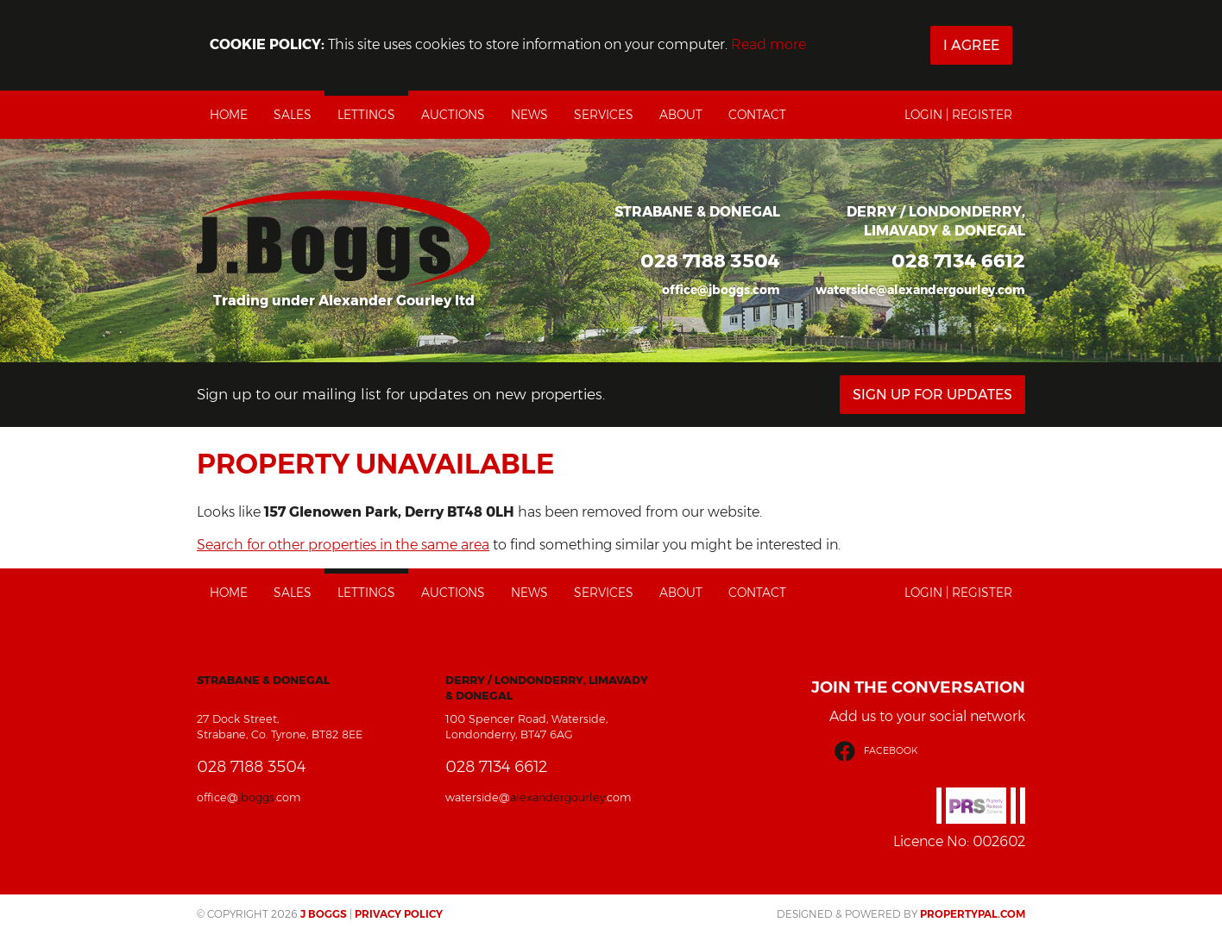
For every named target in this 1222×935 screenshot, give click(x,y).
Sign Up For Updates (932, 394)
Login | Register (958, 114)
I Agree (971, 45)
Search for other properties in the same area (343, 545)
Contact (757, 114)
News (529, 114)
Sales (293, 114)
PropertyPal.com (972, 913)
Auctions (453, 114)
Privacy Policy (399, 913)
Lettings (366, 114)
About (680, 114)
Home (229, 114)
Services (603, 114)
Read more (768, 44)
